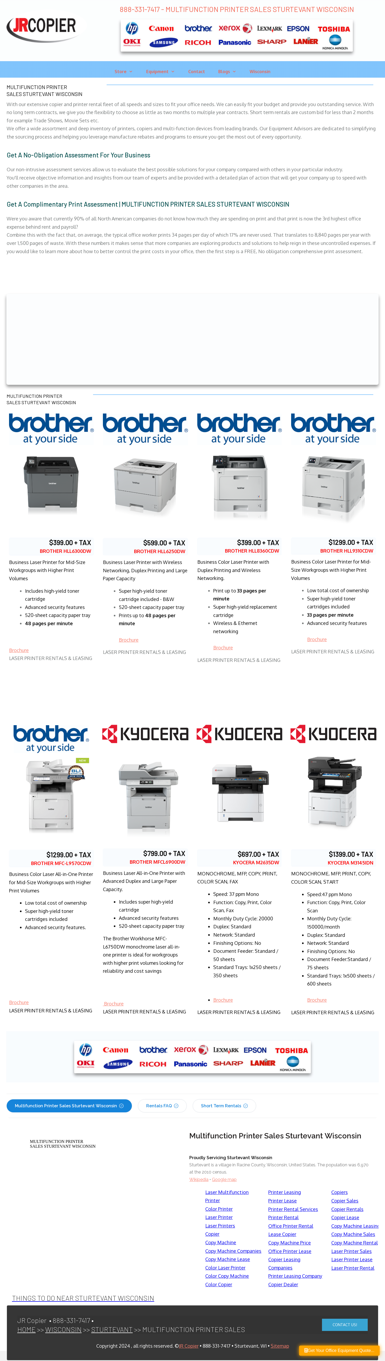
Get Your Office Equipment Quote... (339, 1350)
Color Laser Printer (225, 1268)
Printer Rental (283, 1217)
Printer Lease (282, 1201)
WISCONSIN (63, 1329)
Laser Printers (220, 1226)
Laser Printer (219, 1217)
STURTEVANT (112, 1329)
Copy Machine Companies (233, 1251)
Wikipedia (198, 1179)
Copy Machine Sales (353, 1234)
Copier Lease (345, 1217)
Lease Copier (282, 1234)
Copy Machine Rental (354, 1243)
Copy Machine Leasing (355, 1226)
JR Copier (189, 1346)
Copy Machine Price (289, 1243)
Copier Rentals (347, 1209)
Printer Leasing (284, 1192)
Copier (212, 1234)
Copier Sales (344, 1201)
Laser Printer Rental (352, 1268)
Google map (224, 1179)
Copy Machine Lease (227, 1259)
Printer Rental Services (293, 1209)
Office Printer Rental (290, 1226)
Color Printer (219, 1209)
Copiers (339, 1192)
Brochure (19, 650)
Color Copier (218, 1284)
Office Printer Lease (289, 1251)
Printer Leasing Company (295, 1276)
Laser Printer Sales (351, 1251)
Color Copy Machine (227, 1276)
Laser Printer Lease (352, 1259)
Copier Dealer (283, 1284)
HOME (26, 1329)
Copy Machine (220, 1242)
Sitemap (280, 1346)
